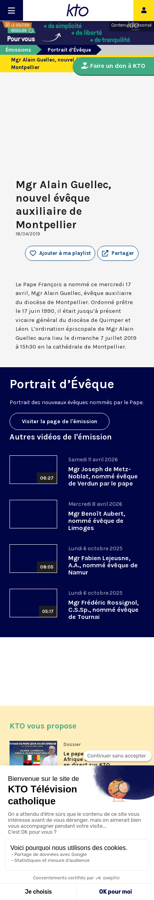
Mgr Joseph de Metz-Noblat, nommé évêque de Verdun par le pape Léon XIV (103, 479)
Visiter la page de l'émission (59, 421)
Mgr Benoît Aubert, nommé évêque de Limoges (96, 521)
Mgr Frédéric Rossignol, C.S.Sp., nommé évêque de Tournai (103, 610)
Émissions (18, 50)
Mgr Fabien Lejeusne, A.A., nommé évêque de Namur (103, 565)
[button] (118, 253)
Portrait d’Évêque (69, 50)
